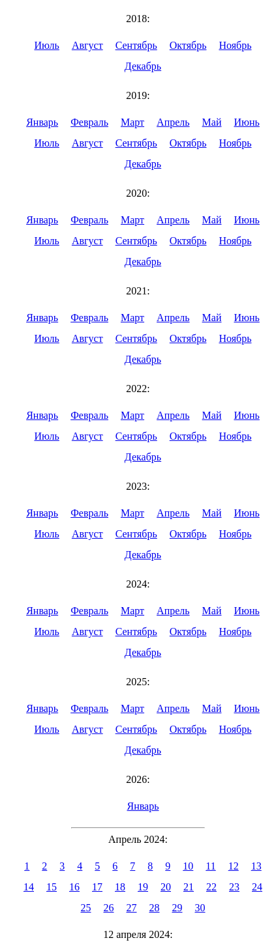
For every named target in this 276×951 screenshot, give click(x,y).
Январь (42, 122)
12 (233, 866)
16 (74, 886)
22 (211, 886)
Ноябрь (235, 45)
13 (256, 866)
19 (143, 886)
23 (234, 886)
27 (132, 907)
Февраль (89, 122)
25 (86, 907)
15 (51, 886)
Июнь (246, 122)
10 (188, 866)
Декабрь (143, 66)
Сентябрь (136, 45)
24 (257, 886)
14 (28, 886)
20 (166, 886)
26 (109, 907)
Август (87, 45)
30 (200, 907)
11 (210, 866)
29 (177, 907)
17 (97, 886)
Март (132, 122)
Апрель (173, 122)
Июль (46, 45)
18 (120, 886)
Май (212, 122)
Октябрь (188, 45)
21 (188, 886)
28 (154, 907)
